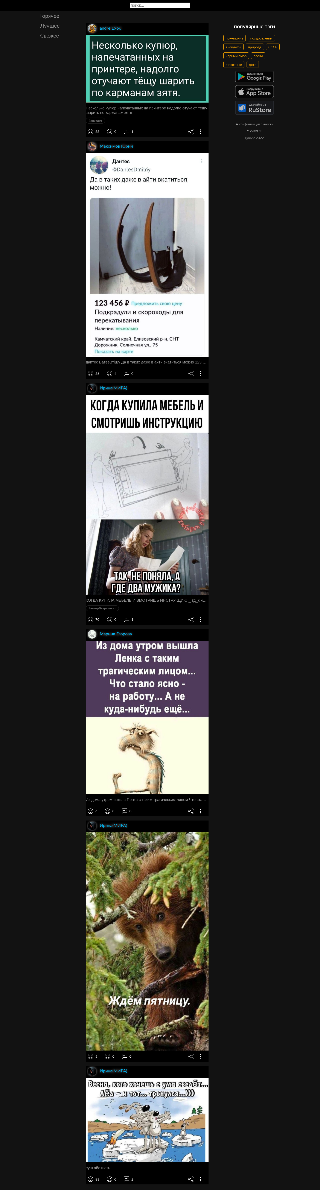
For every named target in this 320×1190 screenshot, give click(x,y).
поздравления (261, 38)
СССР (272, 47)
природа (255, 47)
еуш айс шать (98, 1168)
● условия (254, 130)
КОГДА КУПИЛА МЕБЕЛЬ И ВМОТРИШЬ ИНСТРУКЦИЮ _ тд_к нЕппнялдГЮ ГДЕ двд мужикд (147, 600)
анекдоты (233, 47)
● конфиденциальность (254, 124)
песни (258, 56)
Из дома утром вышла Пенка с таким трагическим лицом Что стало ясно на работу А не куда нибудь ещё (147, 800)
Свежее (49, 35)
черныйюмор (236, 56)
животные (234, 64)
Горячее (49, 15)
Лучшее (50, 25)
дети (252, 64)
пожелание (234, 38)
